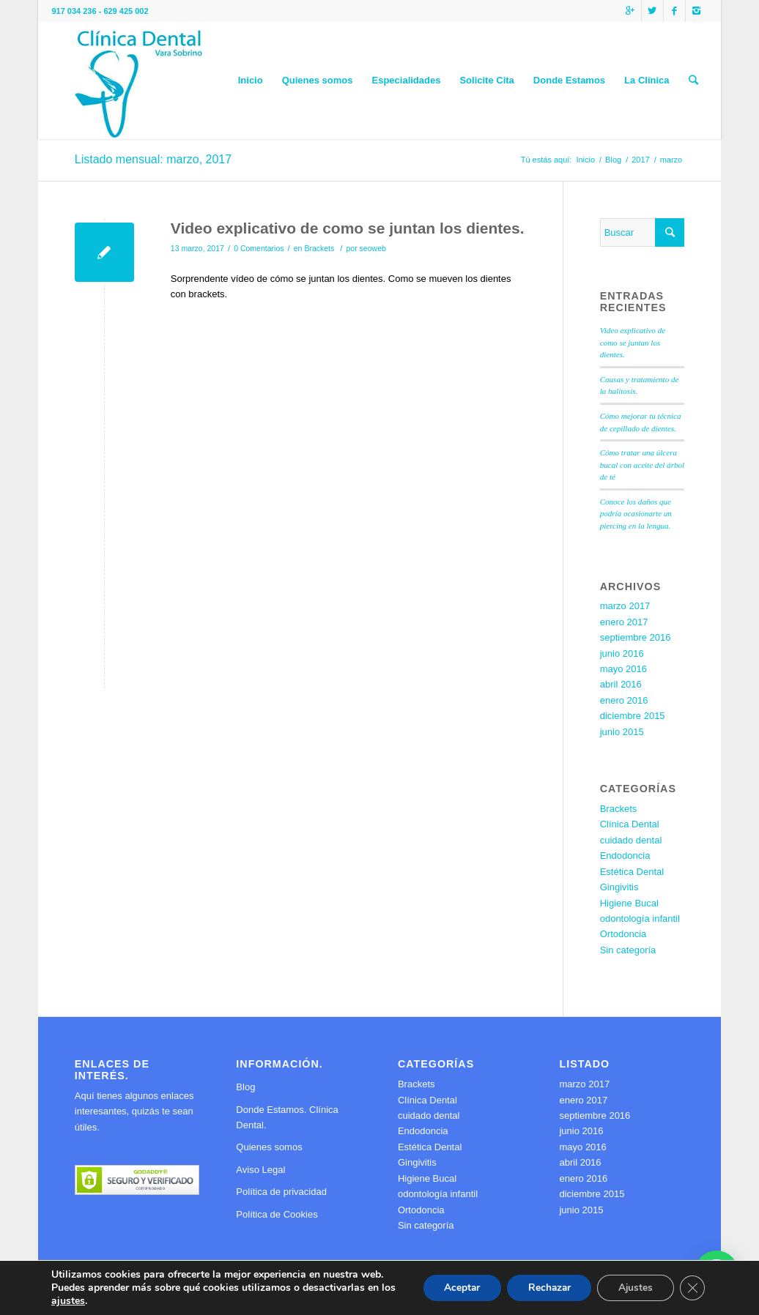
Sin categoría (628, 950)
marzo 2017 (625, 605)
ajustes (85, 1301)
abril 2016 (621, 684)
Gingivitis (619, 887)
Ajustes (633, 1287)
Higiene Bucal (629, 903)
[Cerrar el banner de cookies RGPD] (691, 1288)
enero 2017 (624, 621)
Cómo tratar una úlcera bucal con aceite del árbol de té (642, 464)
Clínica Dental (629, 824)
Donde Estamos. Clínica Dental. (287, 1117)
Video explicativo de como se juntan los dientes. (348, 228)
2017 (640, 159)
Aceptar (453, 1287)
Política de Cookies (276, 1214)
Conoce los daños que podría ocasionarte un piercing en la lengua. (636, 513)
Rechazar (544, 1287)
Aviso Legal (260, 1169)
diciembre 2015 (632, 715)
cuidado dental (631, 840)
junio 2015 (622, 731)
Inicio (585, 159)
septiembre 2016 (635, 637)
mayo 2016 (623, 668)
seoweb (373, 248)
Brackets (319, 248)
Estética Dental (632, 871)
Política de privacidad (281, 1191)
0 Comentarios (259, 248)
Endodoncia (625, 855)
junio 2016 (622, 653)
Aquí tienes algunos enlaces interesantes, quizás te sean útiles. (134, 1111)
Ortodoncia (623, 933)
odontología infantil (640, 918)
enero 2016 (624, 700)
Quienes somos (269, 1146)
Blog (613, 159)
